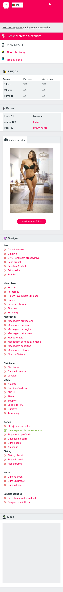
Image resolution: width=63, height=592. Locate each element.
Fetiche (12, 274)
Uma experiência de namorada (25, 430)
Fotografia (13, 291)
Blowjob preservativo (19, 426)
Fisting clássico (17, 455)
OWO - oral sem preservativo (24, 257)
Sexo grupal (14, 262)
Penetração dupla (17, 266)
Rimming (13, 312)
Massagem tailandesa (20, 333)
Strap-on (12, 400)
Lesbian (12, 375)
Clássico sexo (16, 249)
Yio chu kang (12, 59)
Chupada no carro (18, 438)
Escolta (12, 287)
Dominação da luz (18, 388)
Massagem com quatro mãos (24, 341)
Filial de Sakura (16, 354)
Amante (12, 383)
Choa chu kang (13, 52)
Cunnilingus (14, 442)
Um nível (12, 253)
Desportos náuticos (19, 502)
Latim (36, 122)
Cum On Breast (16, 480)
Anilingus (13, 447)
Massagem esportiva (19, 345)
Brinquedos (14, 270)
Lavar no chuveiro (18, 304)
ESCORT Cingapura (13, 27)
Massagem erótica (18, 325)
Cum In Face (15, 485)
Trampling (13, 413)
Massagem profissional (21, 320)
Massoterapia (15, 337)
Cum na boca (15, 476)
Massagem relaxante (19, 350)
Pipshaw (12, 308)
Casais (11, 300)
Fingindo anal (15, 459)
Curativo (12, 409)
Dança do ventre (17, 371)
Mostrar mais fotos (31, 221)
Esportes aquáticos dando (22, 498)
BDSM (11, 392)
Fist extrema (15, 463)
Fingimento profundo (19, 434)
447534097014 (15, 44)
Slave (11, 396)
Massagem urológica (19, 329)
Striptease (13, 367)
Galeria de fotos (14, 139)
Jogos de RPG (16, 404)
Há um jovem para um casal (23, 295)
